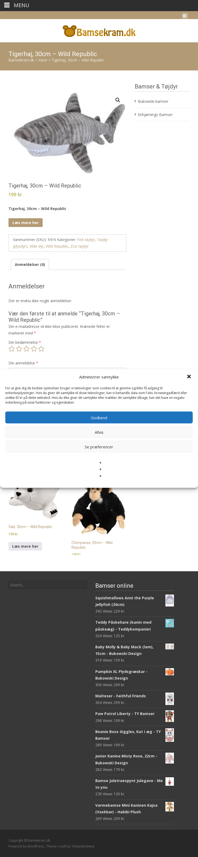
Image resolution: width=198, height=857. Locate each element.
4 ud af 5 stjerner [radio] (34, 349)
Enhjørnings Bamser (155, 114)
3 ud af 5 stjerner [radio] (26, 349)
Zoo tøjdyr (79, 246)
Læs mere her (25, 222)
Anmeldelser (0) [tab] (30, 264)
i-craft (62, 846)
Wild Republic (57, 246)
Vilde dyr (36, 246)
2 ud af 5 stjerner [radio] (19, 349)
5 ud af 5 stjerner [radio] (41, 349)
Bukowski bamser (153, 101)
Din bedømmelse (24, 342)
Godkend (99, 417)
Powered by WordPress (26, 846)
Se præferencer (99, 446)
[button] (189, 377)
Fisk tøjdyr (86, 239)
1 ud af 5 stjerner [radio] (11, 349)
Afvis (99, 432)
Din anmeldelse (23, 362)
